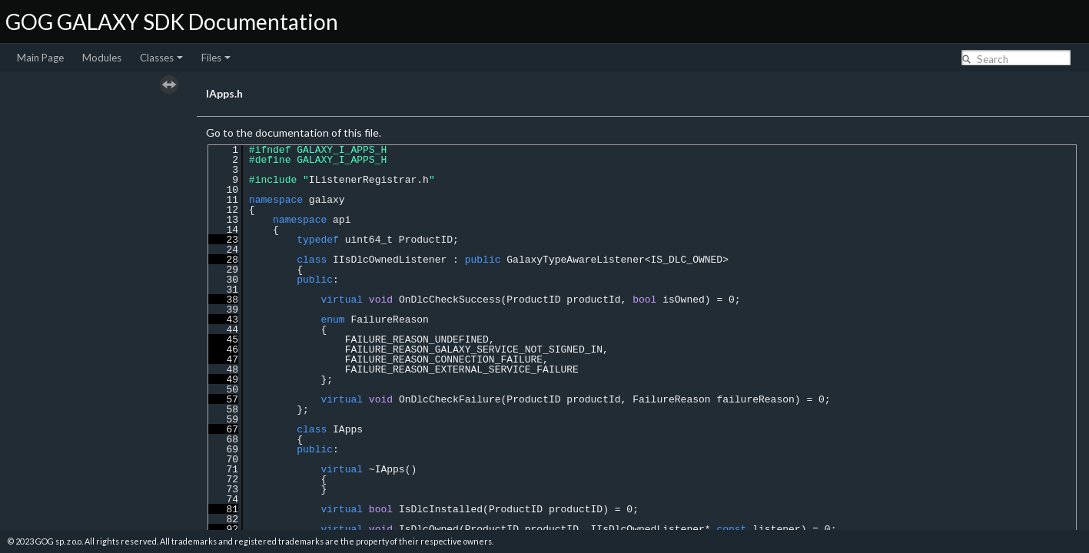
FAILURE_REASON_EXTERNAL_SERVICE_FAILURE (462, 369)
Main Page (40, 57)
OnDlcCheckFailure (450, 399)
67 (223, 429)
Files (216, 57)
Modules (101, 57)
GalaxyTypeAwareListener (575, 260)
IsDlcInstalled (441, 509)
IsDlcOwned (429, 529)
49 (223, 379)
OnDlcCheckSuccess (450, 299)
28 (223, 260)
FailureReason (389, 319)
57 (223, 399)
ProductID (426, 240)
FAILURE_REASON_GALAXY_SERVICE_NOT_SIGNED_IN (474, 349)
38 (223, 299)
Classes (161, 57)
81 (223, 509)
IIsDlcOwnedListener (390, 260)
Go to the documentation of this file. (293, 132)
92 (223, 529)
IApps (348, 429)
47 (223, 359)
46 (223, 349)
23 (223, 240)
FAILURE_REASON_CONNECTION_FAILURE (444, 359)
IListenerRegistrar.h (369, 180)
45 (223, 339)
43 (223, 319)
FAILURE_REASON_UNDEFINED (417, 339)
